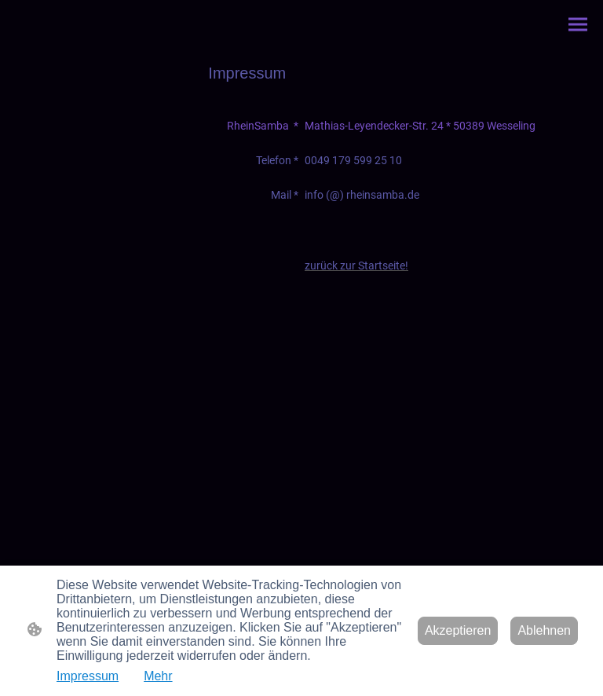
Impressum (88, 676)
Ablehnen (544, 630)
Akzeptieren (458, 630)
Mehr (158, 676)
